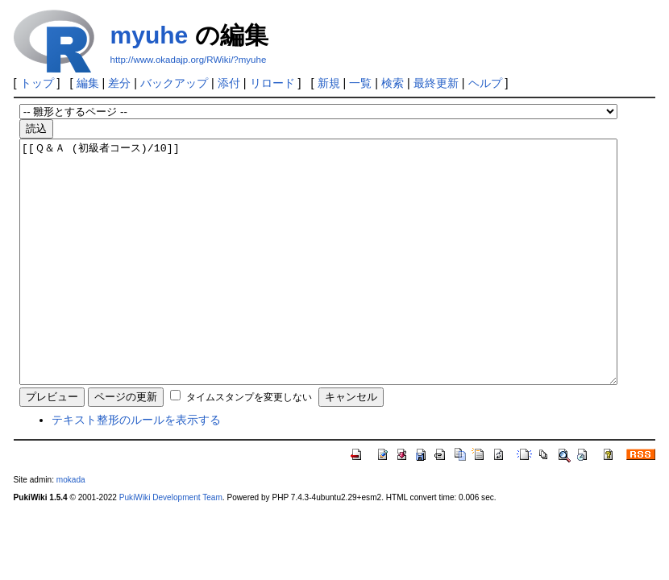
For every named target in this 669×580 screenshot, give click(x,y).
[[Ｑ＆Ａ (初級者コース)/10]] (318, 286)
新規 (329, 83)
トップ (37, 83)
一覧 (360, 83)
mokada (70, 528)
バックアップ (174, 83)
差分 (119, 83)
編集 (88, 83)
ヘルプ (485, 83)
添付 (229, 83)
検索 (392, 83)
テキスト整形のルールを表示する (136, 468)
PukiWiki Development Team (170, 545)
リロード (272, 83)
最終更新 (436, 83)
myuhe (149, 35)
